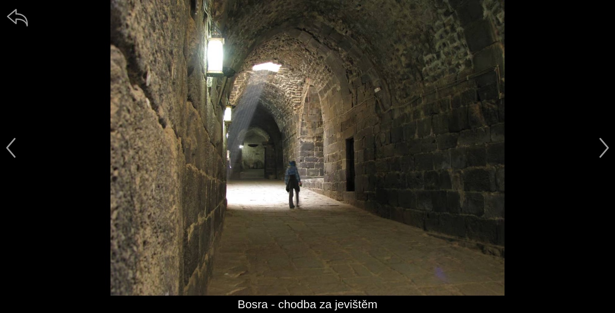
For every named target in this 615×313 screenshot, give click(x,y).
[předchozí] (10, 148)
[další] (604, 148)
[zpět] (17, 17)
